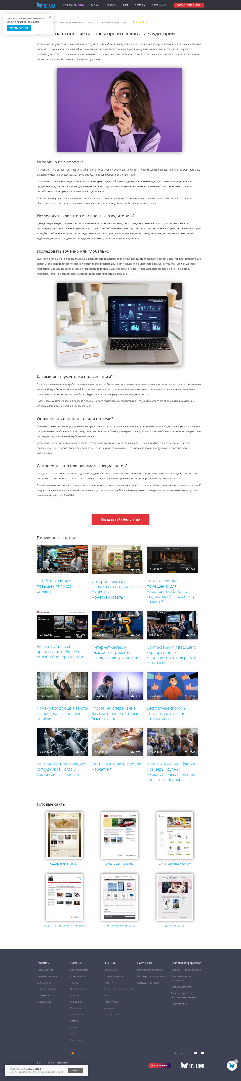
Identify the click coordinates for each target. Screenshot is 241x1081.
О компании (110, 969)
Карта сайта (76, 1040)
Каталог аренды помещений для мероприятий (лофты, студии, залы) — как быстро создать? (172, 591)
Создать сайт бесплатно (120, 519)
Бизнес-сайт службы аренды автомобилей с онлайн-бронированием (60, 651)
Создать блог (44, 1001)
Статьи (74, 1020)
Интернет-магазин (47, 976)
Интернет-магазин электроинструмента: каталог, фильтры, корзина (117, 652)
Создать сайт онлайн (189, 5)
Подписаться (19, 28)
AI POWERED (160, 1065)
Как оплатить (77, 1014)
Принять (75, 1070)
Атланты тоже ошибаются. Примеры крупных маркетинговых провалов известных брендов (171, 771)
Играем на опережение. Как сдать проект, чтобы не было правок (117, 713)
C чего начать (159, 5)
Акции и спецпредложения (118, 989)
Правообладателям (181, 986)
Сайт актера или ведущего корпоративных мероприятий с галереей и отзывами (171, 654)
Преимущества (45, 969)
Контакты (109, 1008)
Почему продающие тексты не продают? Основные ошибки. (62, 713)
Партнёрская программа (150, 969)
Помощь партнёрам (148, 982)
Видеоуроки (76, 1001)
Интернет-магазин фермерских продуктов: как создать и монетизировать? (117, 589)
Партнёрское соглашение (151, 976)
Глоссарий (76, 1008)
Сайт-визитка (44, 982)
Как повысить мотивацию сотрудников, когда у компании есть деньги (61, 769)
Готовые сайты (45, 995)
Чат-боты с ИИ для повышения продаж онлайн (55, 586)
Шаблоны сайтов (46, 989)
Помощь (140, 5)
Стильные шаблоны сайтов (119, 925)
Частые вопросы (79, 989)
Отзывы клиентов (113, 976)
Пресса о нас (111, 1001)
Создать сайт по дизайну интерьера (65, 925)
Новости (111, 5)
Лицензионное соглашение (186, 969)
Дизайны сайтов (174, 925)
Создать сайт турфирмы (120, 863)
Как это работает (79, 969)
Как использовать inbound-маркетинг (117, 766)
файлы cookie (34, 1068)
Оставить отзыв (112, 1014)
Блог (125, 5)
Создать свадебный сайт (64, 863)
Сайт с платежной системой (175, 863)
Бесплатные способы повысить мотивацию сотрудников (167, 713)
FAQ (72, 1033)
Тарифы (95, 5)
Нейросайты (70, 5)
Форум (73, 1027)
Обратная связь (179, 1003)
